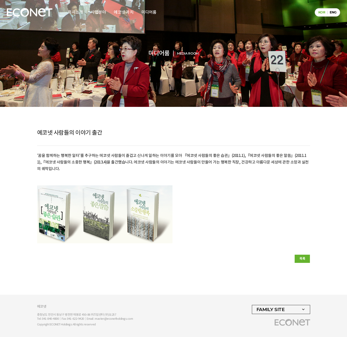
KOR (321, 12)
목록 (302, 259)
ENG (333, 12)
